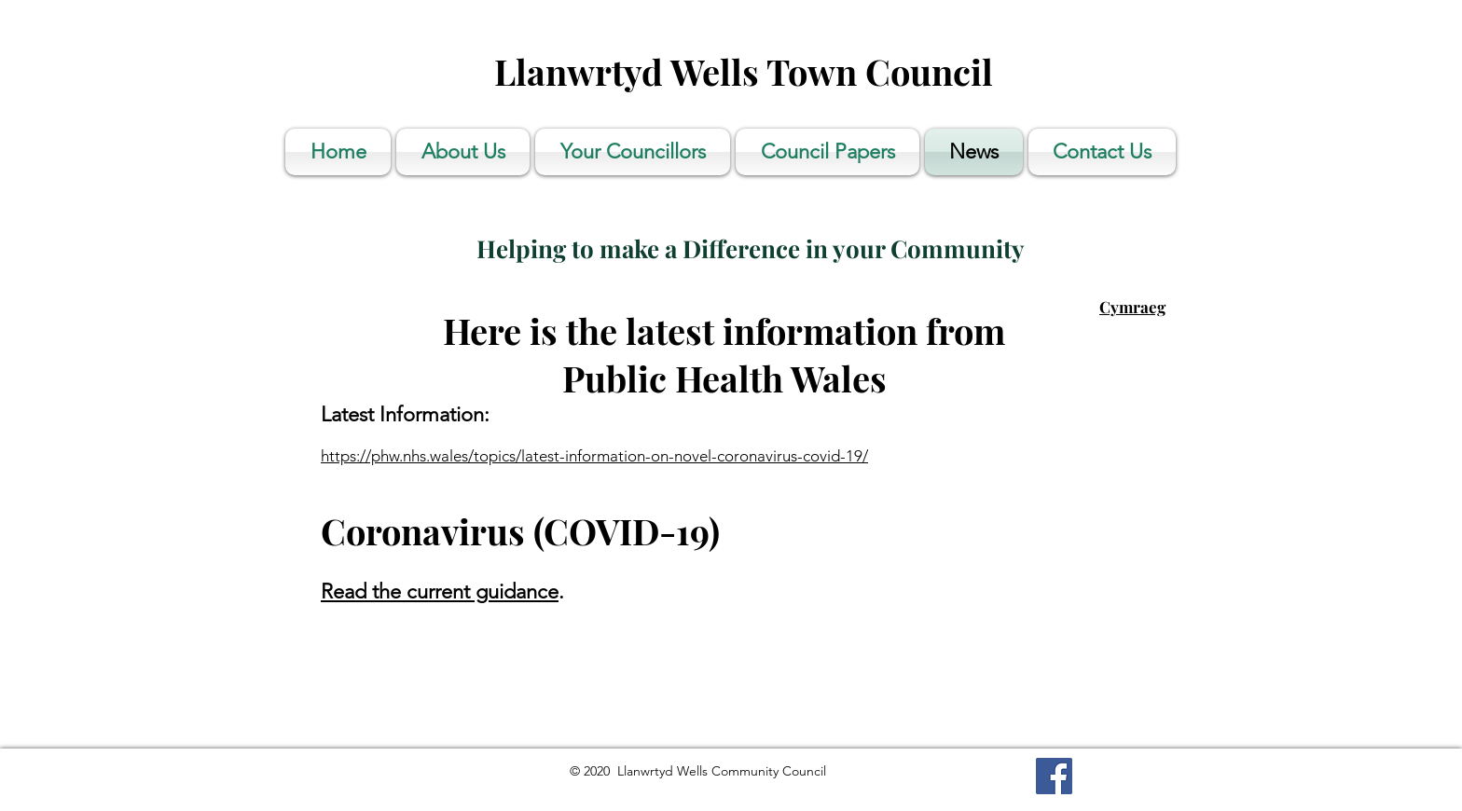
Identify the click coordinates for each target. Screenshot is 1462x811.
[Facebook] (1054, 776)
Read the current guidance (440, 591)
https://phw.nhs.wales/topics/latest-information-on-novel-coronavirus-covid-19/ (594, 456)
